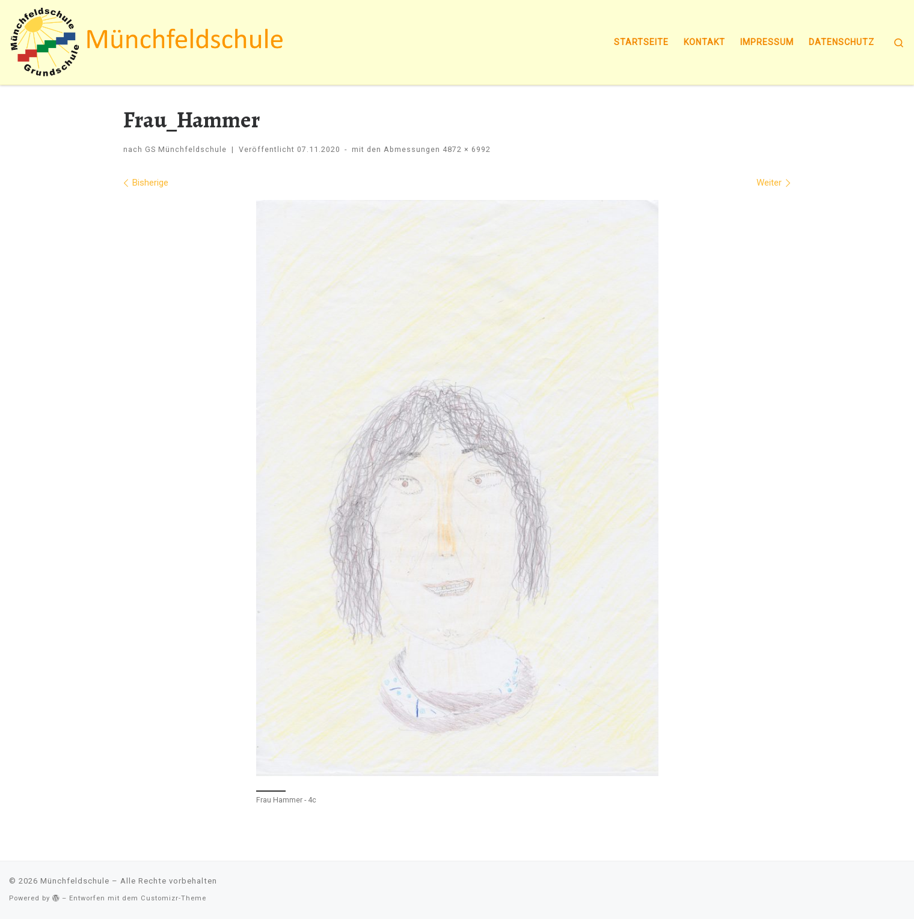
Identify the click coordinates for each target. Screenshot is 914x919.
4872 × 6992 (465, 149)
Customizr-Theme (173, 898)
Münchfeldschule (74, 880)
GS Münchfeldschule (186, 149)
